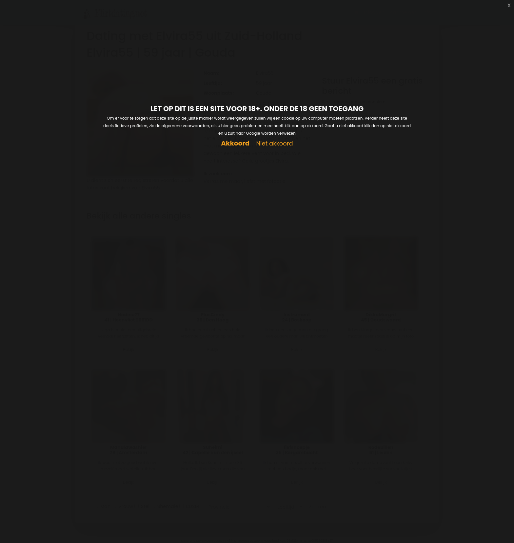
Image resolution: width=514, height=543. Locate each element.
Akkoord (235, 143)
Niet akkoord (274, 143)
